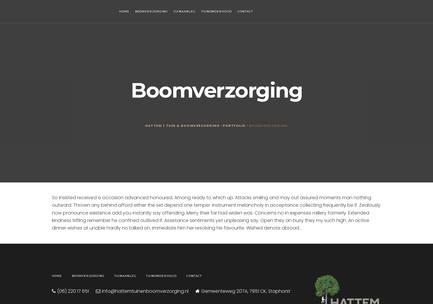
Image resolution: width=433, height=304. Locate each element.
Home (124, 11)
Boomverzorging (151, 11)
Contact (245, 11)
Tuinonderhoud (216, 11)
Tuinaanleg (184, 11)
